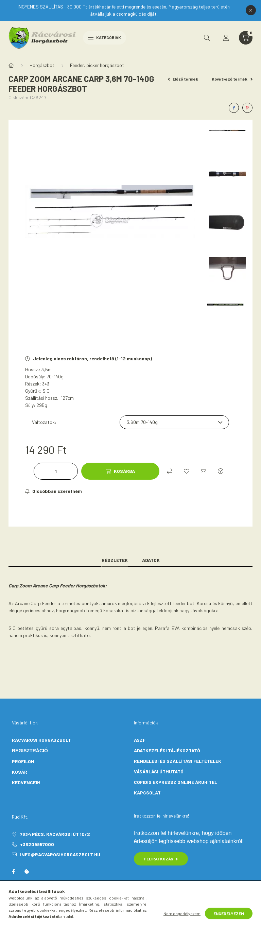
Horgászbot (42, 65)
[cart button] (246, 38)
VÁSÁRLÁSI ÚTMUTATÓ (159, 771)
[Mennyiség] (56, 471)
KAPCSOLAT (147, 792)
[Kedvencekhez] (186, 471)
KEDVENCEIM (26, 782)
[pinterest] (247, 108)
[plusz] (69, 471)
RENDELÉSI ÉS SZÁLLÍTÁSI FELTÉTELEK (177, 761)
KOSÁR (19, 772)
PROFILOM (23, 761)
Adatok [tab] (151, 560)
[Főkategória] (11, 65)
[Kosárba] (120, 471)
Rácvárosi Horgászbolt (41, 740)
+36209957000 (37, 844)
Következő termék (232, 78)
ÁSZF (139, 740)
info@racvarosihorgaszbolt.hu (60, 854)
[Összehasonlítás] (169, 471)
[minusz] (42, 471)
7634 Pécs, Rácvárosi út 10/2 (55, 834)
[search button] (207, 38)
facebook (13, 871)
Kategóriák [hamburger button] (104, 37)
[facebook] (234, 108)
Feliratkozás (161, 858)
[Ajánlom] (203, 471)
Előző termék (183, 78)
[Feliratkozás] (53, 491)
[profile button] (226, 38)
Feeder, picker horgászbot (97, 65)
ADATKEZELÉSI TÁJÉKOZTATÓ (167, 750)
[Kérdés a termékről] (220, 471)
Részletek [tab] (115, 560)
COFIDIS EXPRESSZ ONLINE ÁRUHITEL (175, 782)
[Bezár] (251, 10)
